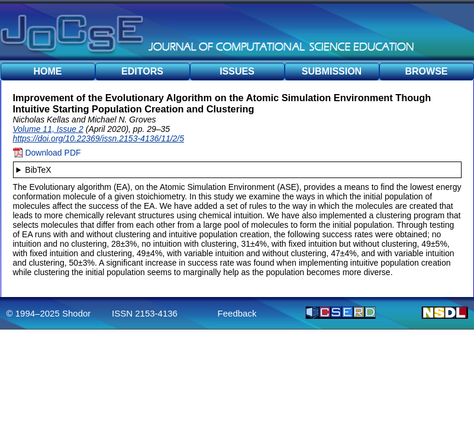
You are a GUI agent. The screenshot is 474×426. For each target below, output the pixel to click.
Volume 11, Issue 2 (48, 129)
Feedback (237, 313)
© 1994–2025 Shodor (49, 313)
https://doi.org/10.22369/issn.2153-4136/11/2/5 (99, 138)
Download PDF (47, 152)
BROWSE (426, 71)
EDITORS (142, 71)
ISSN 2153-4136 (145, 313)
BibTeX (38, 170)
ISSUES (237, 71)
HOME (48, 71)
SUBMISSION (332, 71)
